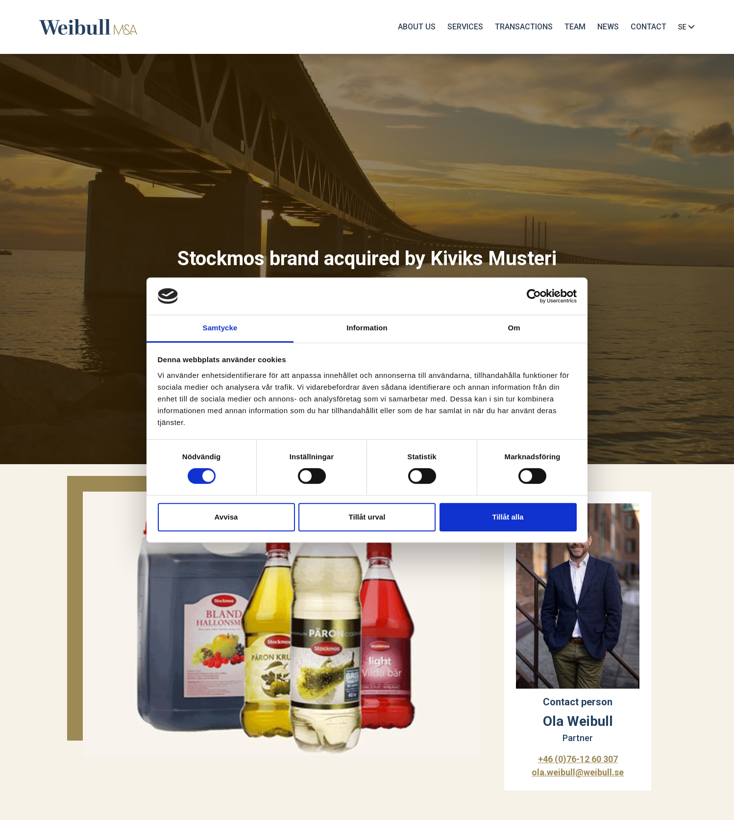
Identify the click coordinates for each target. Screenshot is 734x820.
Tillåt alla (508, 517)
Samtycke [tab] (220, 328)
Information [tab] (367, 328)
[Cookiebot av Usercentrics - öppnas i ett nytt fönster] (534, 296)
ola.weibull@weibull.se (578, 772)
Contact (648, 26)
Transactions (524, 26)
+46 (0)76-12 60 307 (578, 759)
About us (417, 26)
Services (465, 26)
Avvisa (226, 517)
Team (575, 26)
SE (686, 27)
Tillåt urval (367, 517)
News (608, 26)
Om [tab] (514, 328)
